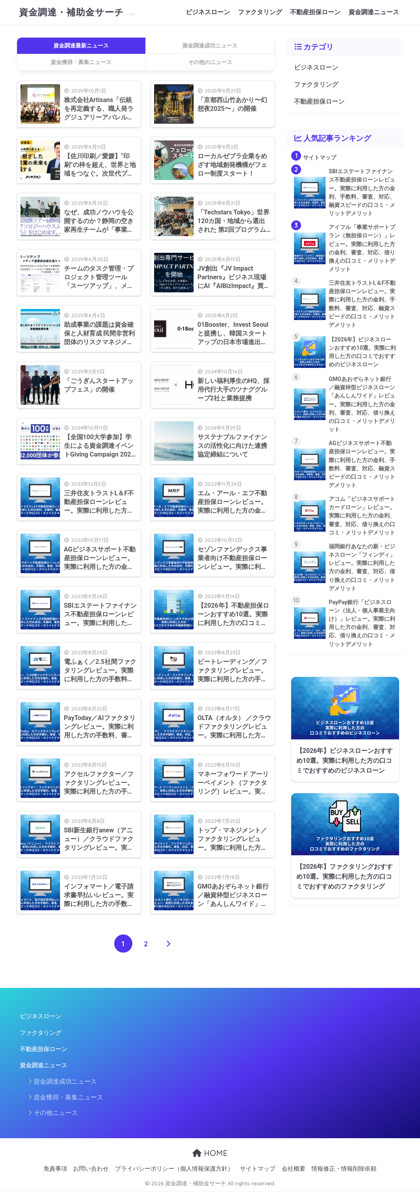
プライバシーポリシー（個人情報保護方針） (174, 1168)
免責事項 (55, 1168)
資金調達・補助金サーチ (73, 12)
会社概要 (293, 1168)
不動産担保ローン (315, 12)
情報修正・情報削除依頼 (344, 1168)
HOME (210, 1153)
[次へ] (168, 943)
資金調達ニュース (373, 12)
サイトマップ (257, 1168)
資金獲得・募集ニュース (68, 1097)
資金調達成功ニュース (65, 1081)
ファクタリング (260, 12)
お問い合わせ (91, 1168)
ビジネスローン (208, 12)
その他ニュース (56, 1112)
